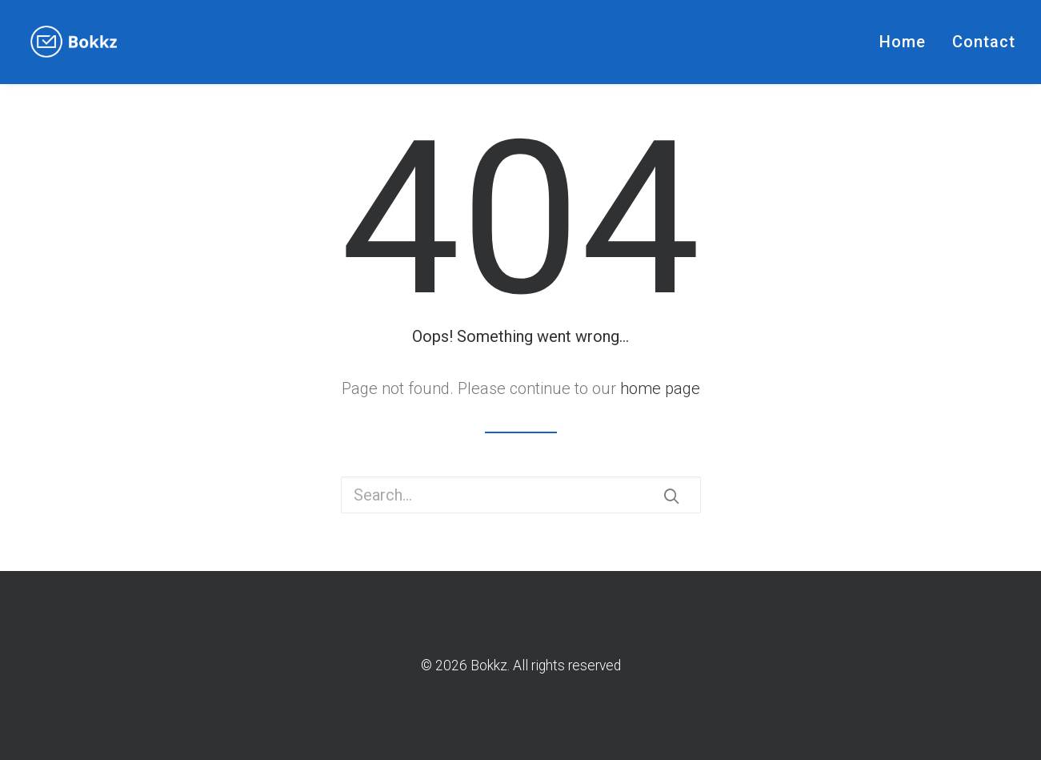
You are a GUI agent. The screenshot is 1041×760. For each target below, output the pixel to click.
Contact (983, 41)
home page (660, 388)
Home (902, 41)
